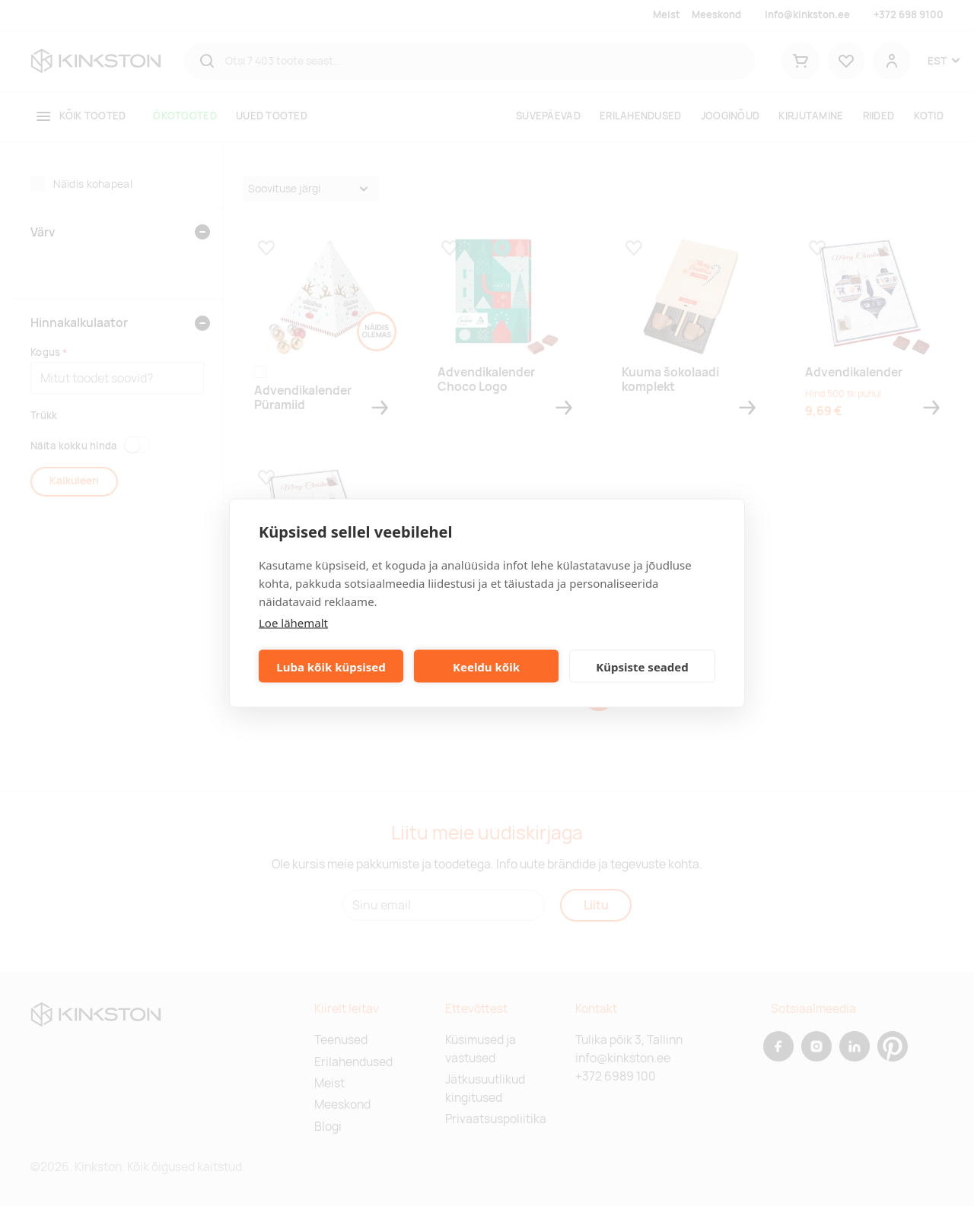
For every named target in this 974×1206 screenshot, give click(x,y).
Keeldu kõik (486, 666)
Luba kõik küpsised (330, 666)
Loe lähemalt (293, 622)
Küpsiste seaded (642, 666)
